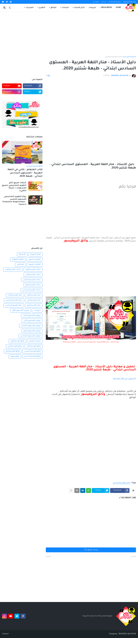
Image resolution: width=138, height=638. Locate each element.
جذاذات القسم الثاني (33, 275)
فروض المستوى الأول (20, 310)
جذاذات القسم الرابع (33, 285)
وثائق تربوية (15, 356)
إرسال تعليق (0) (91, 550)
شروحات (37, 310)
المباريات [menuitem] (30, 8)
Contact (5, 634)
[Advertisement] (69, 34)
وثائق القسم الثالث (33, 346)
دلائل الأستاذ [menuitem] (79, 8)
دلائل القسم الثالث (15, 295)
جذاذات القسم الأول (33, 270)
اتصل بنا (96, 2)
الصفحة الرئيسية (129, 57)
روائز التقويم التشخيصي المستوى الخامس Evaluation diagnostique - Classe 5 (14, 201)
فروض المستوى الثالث (32, 316)
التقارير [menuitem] (42, 8)
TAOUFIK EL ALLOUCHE (127, 634)
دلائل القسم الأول (34, 295)
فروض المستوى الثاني (32, 321)
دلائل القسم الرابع (34, 305)
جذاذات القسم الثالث (13, 270)
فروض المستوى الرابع (32, 331)
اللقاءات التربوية (35, 264)
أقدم (49, 557)
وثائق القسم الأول (17, 341)
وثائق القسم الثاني (14, 346)
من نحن (103, 2)
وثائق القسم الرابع (13, 351)
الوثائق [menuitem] (53, 8)
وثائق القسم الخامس (32, 351)
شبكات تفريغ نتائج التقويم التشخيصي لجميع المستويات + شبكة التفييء (14, 187)
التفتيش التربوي (34, 259)
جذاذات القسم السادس (32, 290)
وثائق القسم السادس (32, 356)
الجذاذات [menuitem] (65, 8)
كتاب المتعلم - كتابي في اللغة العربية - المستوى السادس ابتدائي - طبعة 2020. (25, 173)
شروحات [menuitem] (92, 8)
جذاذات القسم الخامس (32, 280)
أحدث (133, 557)
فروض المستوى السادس (31, 336)
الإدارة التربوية (35, 254)
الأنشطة (22, 254)
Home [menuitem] (118, 8)
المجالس (20, 264)
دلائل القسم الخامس (14, 300)
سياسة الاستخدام (115, 2)
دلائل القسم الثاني (34, 300)
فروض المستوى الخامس (31, 326)
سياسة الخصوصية (129, 2)
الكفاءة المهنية (18, 259)
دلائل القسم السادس (113, 57)
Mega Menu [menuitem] (106, 8)
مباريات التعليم (35, 341)
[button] (10, 7)
